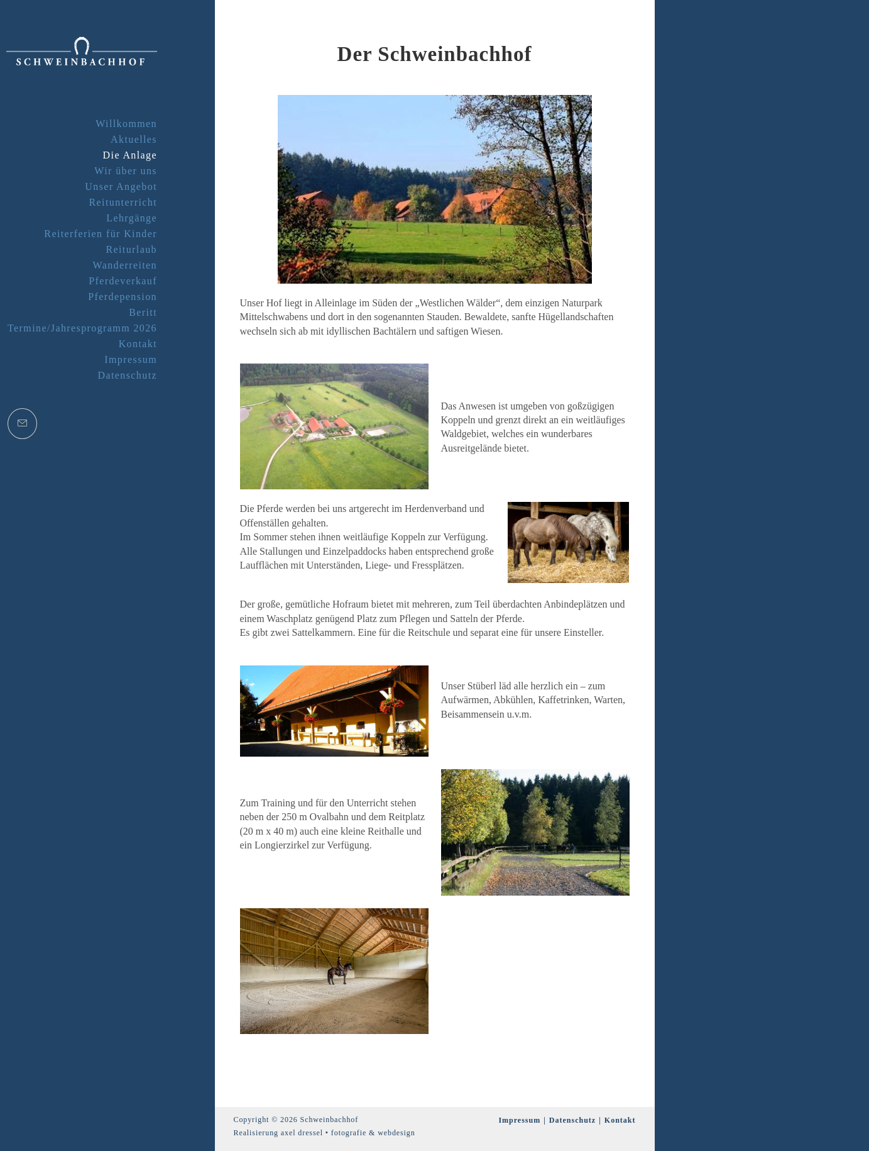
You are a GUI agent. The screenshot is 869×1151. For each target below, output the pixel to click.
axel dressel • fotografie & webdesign (348, 1132)
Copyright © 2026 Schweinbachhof (296, 1119)
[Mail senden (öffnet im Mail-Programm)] (22, 423)
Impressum (519, 1120)
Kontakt (620, 1120)
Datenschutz (572, 1120)
